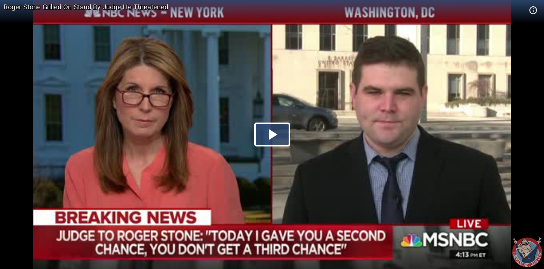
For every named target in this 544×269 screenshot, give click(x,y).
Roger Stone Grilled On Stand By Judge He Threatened (86, 7)
